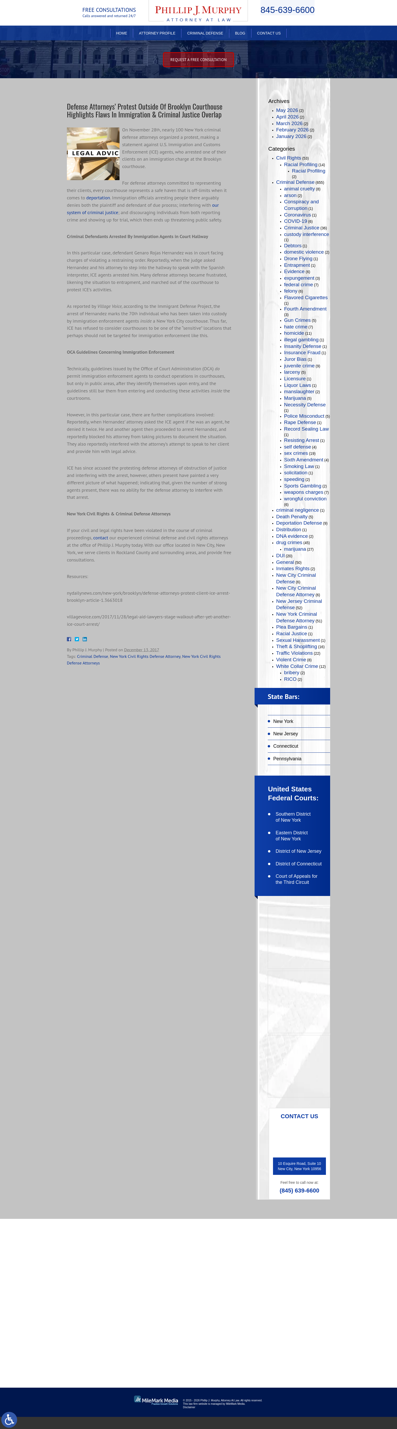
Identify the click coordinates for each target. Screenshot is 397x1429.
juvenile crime (299, 365)
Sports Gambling (302, 486)
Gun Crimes (297, 320)
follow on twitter (298, 1284)
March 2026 (289, 123)
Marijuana (295, 398)
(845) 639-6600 (299, 1190)
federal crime (298, 284)
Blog (240, 33)
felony (290, 291)
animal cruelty (299, 188)
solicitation (295, 472)
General (285, 562)
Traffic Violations (294, 653)
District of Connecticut (299, 863)
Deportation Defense (299, 523)
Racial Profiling (300, 164)
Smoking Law (299, 466)
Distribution (288, 529)
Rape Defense (300, 422)
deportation (98, 208)
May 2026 (287, 110)
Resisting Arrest (301, 440)
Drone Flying (298, 258)
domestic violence (304, 252)
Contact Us (269, 33)
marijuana (295, 549)
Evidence (294, 271)
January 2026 (291, 136)
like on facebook (297, 1267)
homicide (294, 333)
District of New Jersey (298, 851)
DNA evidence (292, 536)
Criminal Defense (205, 33)
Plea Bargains (291, 627)
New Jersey (285, 733)
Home (121, 33)
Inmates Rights (293, 568)
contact (100, 548)
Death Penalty (291, 516)
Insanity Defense (302, 346)
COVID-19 (295, 221)
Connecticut (285, 746)
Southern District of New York (293, 817)
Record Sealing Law (306, 429)
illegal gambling (301, 339)
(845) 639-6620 (103, 1319)
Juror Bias (295, 359)
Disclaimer (189, 1419)
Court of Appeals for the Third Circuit (296, 879)
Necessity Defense (305, 404)
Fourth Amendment (305, 309)
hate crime (295, 326)
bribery (291, 672)
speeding (294, 479)
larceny (292, 372)
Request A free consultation (198, 59)
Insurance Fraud (302, 352)
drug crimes (289, 542)
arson (290, 195)
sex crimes (296, 453)
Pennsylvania (287, 758)
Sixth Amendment (303, 459)
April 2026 (287, 117)
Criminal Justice (301, 227)
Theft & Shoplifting (296, 646)
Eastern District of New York (292, 835)
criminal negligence (297, 510)
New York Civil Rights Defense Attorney (145, 666)
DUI (280, 555)
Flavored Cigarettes (306, 297)
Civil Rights (288, 158)
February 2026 (292, 129)
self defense (297, 447)
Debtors (293, 245)
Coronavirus (297, 215)
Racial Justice (291, 633)
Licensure (295, 378)
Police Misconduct (304, 416)
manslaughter (299, 391)
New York (283, 721)
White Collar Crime (297, 666)
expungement (299, 278)
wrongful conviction (305, 498)
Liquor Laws (297, 385)
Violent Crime (291, 659)
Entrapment (297, 265)
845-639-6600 (287, 12)
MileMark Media (235, 1416)
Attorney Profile (157, 33)
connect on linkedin (301, 1301)
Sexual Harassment (298, 640)
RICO (290, 679)
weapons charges (303, 492)
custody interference (306, 234)
